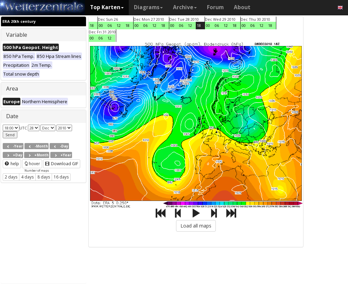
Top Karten (107, 7)
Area (12, 88)
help (12, 163)
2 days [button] (11, 177)
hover (32, 163)
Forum (215, 7)
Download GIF (61, 163)
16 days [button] (61, 177)
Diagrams (148, 7)
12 (119, 25)
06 (110, 25)
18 (92, 25)
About (242, 7)
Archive (185, 7)
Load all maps (195, 225)
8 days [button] (43, 177)
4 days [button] (27, 177)
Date (12, 116)
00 (101, 25)
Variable (16, 34)
